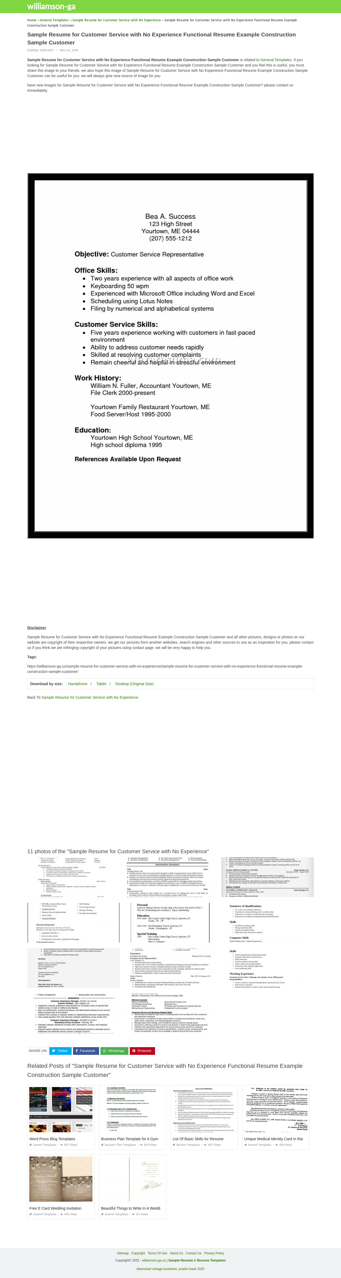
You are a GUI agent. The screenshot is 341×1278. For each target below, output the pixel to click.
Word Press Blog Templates (52, 1139)
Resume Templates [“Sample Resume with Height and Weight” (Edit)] (211, 1260)
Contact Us (193, 1253)
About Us (176, 1253)
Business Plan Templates (118, 1144)
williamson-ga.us (154, 1260)
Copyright (138, 1253)
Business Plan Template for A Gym (129, 1139)
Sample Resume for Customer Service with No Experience (90, 697)
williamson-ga (54, 6)
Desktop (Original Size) (134, 684)
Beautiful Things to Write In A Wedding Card (137, 1208)
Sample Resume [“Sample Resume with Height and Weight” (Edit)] (180, 1260)
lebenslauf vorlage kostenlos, (157, 1269)
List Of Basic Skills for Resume (198, 1139)
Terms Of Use (157, 1253)
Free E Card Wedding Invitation (55, 1208)
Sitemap (123, 1253)
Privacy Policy (214, 1253)
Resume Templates (186, 1144)
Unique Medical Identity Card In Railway (277, 1139)
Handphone (77, 684)
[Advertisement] (170, 134)
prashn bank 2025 (191, 1269)
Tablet (101, 684)
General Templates (40, 50)
